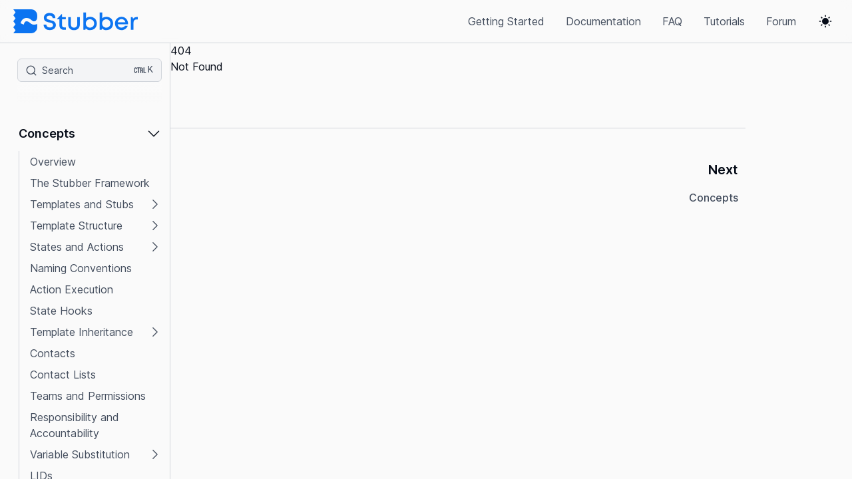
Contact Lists (63, 374)
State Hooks (61, 310)
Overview (53, 161)
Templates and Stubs (82, 204)
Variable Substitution (80, 454)
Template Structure (76, 225)
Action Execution (71, 289)
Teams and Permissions (88, 395)
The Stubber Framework (90, 183)
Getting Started (506, 21)
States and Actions (77, 246)
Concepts (47, 133)
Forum (781, 21)
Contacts (52, 353)
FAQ (672, 21)
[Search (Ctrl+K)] (89, 70)
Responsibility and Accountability (74, 425)
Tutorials (724, 21)
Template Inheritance (81, 332)
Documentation (603, 21)
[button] (90, 137)
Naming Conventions (81, 268)
